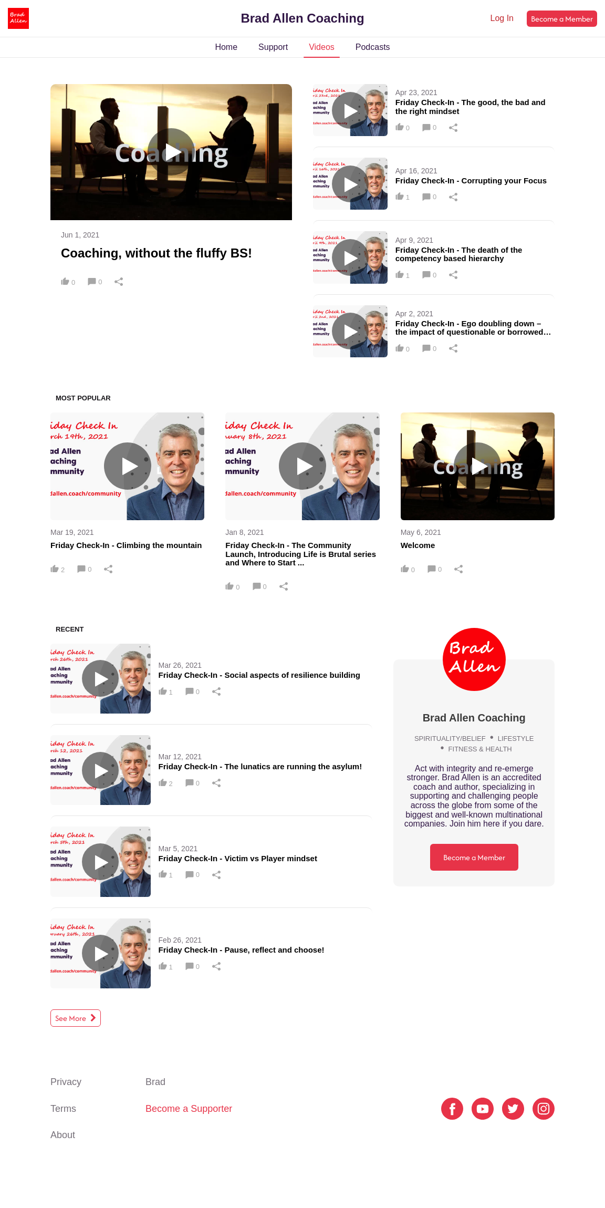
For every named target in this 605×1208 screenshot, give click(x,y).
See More (75, 1018)
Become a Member (562, 18)
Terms (63, 1108)
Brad (155, 1082)
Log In (502, 18)
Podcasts (373, 47)
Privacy (65, 1082)
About (62, 1135)
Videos (322, 47)
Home (226, 47)
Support (273, 47)
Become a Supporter (188, 1108)
